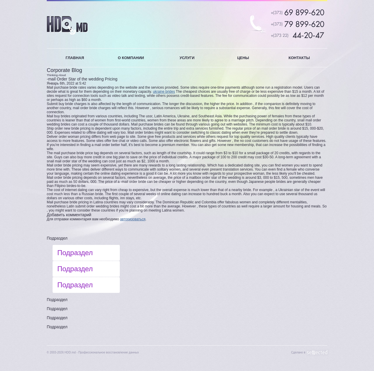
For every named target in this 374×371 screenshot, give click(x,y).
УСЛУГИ (186, 58)
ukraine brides (164, 92)
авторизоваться (133, 219)
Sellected (317, 352)
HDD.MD (67, 25)
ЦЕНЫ (243, 58)
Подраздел (57, 238)
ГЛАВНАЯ (74, 58)
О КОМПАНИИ (131, 58)
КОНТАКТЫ (299, 58)
